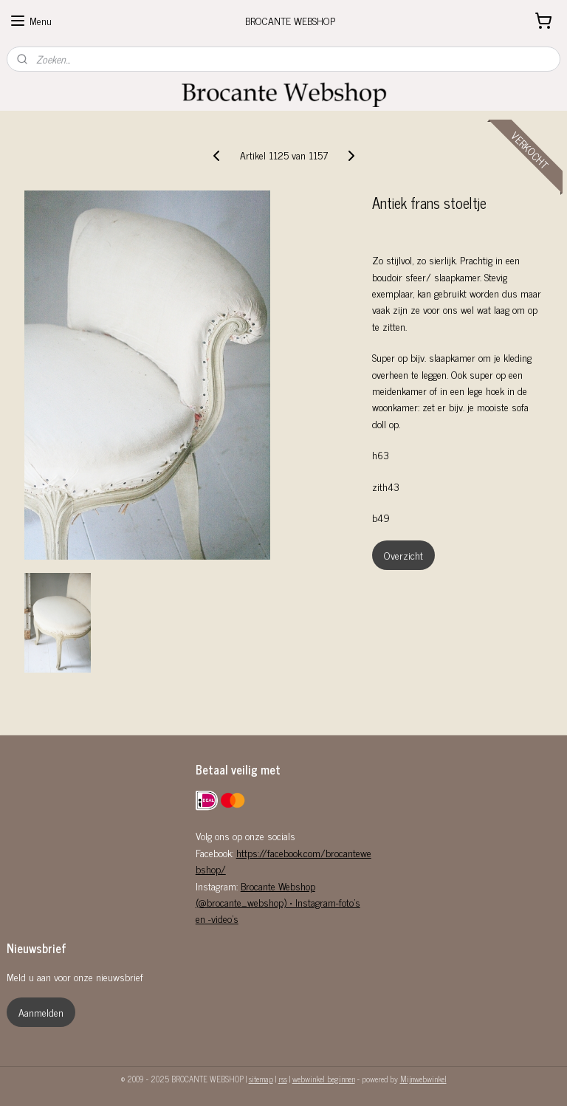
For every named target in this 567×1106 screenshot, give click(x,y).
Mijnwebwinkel (423, 1078)
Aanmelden (40, 1011)
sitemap (261, 1078)
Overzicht (403, 554)
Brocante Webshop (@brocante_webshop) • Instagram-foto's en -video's (278, 902)
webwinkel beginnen (323, 1078)
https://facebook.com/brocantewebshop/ (283, 860)
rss (282, 1078)
